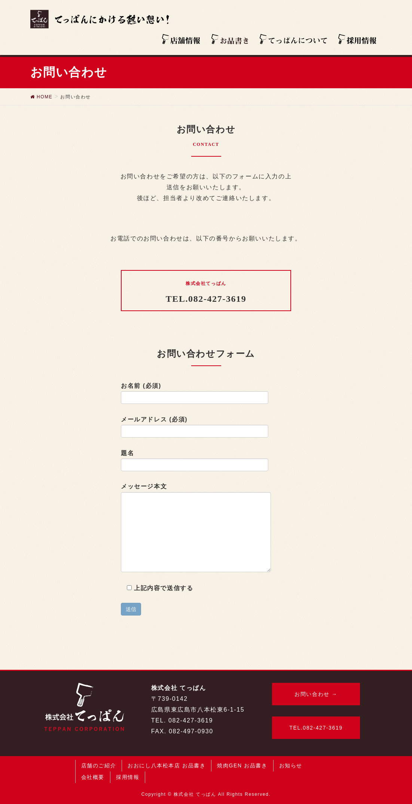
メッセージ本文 (196, 527)
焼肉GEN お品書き (242, 765)
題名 (194, 461)
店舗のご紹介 (98, 765)
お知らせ (290, 765)
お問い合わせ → (316, 694)
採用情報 (127, 777)
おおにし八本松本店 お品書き (166, 765)
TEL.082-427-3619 (315, 728)
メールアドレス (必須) (194, 427)
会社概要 (92, 777)
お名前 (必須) (194, 393)
